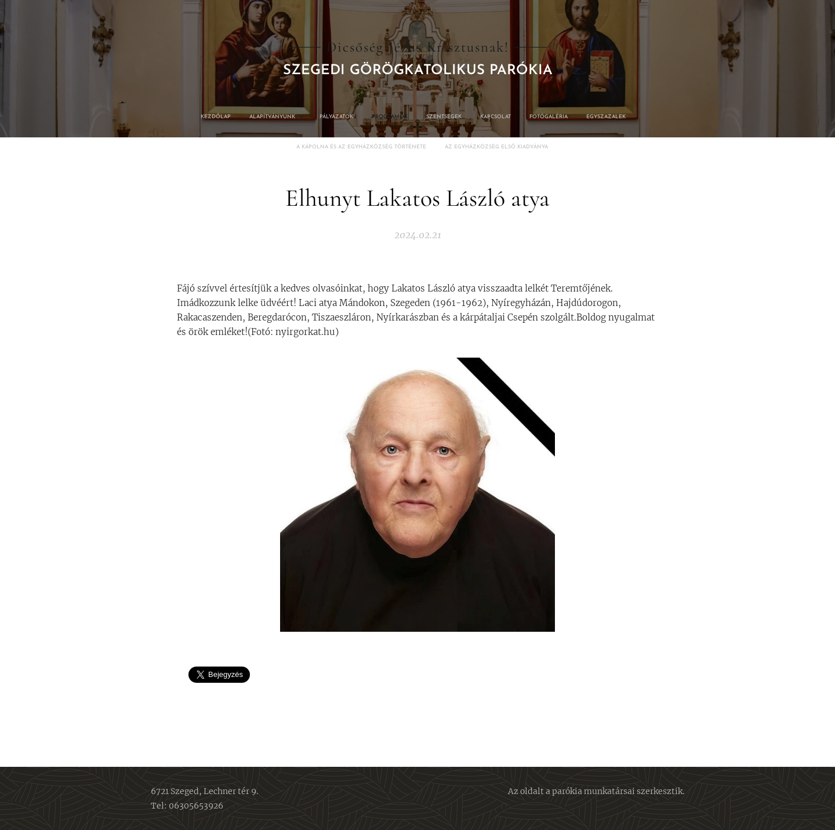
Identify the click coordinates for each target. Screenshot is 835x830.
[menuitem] (335, 117)
